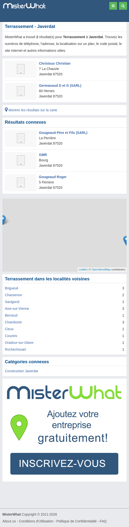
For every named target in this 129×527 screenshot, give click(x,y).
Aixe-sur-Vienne (17, 309)
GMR (43, 155)
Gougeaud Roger (53, 177)
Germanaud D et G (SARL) (60, 85)
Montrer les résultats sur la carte (31, 110)
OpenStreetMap (101, 269)
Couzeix (11, 336)
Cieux (9, 329)
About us (9, 521)
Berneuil (11, 315)
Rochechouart (15, 349)
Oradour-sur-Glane (19, 343)
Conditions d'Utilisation (36, 521)
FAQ (103, 521)
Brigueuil (11, 288)
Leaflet (83, 269)
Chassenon (13, 295)
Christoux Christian (55, 63)
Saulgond (12, 302)
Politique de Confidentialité (76, 521)
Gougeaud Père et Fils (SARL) (63, 133)
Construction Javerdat (21, 371)
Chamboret (13, 322)
